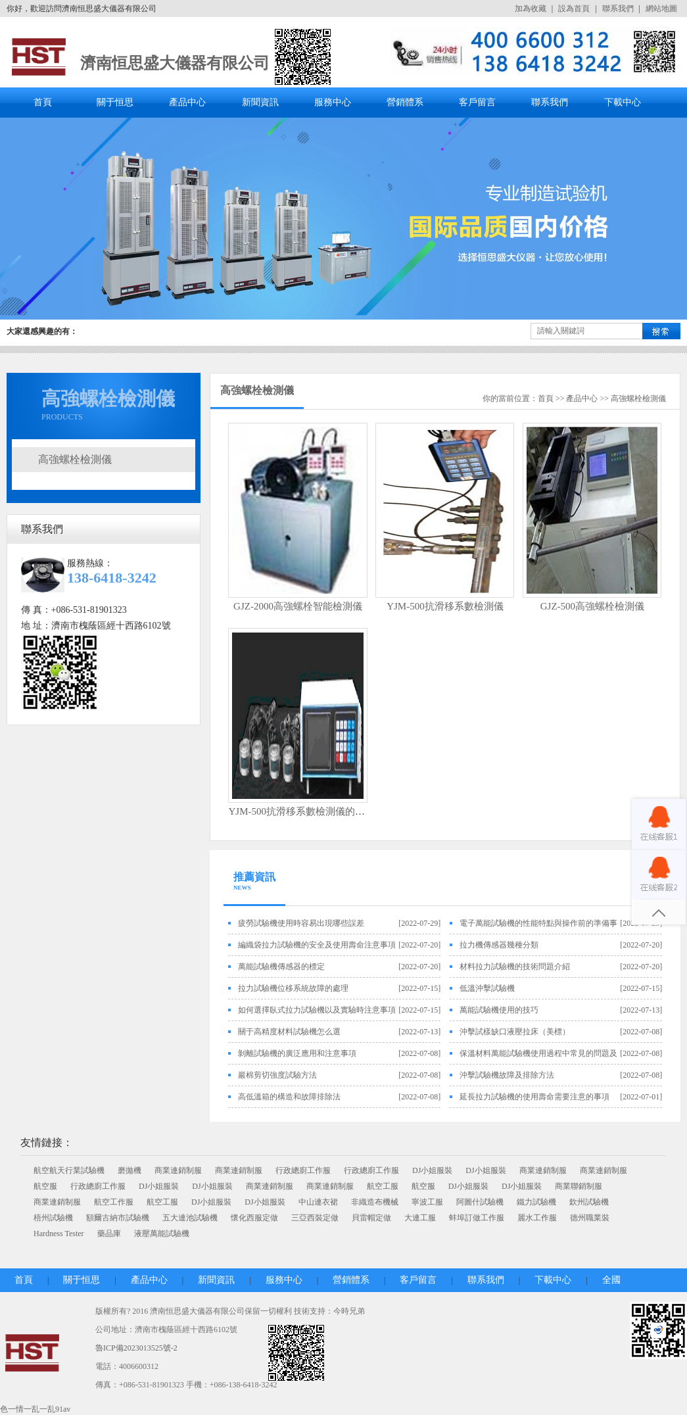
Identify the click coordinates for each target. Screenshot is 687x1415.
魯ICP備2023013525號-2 (136, 1348)
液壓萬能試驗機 (161, 1233)
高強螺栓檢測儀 (75, 459)
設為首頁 (574, 8)
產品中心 (187, 102)
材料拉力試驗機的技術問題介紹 (515, 966)
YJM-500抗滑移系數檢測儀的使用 (301, 811)
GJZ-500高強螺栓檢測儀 (592, 606)
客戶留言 (477, 102)
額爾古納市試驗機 (117, 1217)
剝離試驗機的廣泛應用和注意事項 (297, 1053)
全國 (611, 1280)
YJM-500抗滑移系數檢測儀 (445, 606)
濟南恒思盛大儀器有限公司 (175, 63)
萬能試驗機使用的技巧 (499, 1010)
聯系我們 (618, 8)
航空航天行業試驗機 (69, 1170)
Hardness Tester (59, 1233)
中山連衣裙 (318, 1202)
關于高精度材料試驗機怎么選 (289, 1031)
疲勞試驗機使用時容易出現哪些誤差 (301, 923)
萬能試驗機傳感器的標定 (281, 966)
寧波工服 (427, 1202)
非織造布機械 (374, 1202)
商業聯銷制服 (578, 1186)
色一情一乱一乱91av (35, 1409)
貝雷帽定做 (371, 1217)
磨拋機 (129, 1170)
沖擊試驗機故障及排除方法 (507, 1075)
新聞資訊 (260, 102)
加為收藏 (530, 8)
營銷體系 (405, 102)
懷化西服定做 (254, 1217)
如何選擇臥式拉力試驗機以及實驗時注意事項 (317, 1010)
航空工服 (382, 1186)
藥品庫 (109, 1233)
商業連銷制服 (178, 1170)
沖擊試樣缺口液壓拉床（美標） (515, 1031)
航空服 (45, 1186)
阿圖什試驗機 (480, 1202)
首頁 (43, 102)
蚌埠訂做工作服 (476, 1217)
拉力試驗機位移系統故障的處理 (293, 988)
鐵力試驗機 (536, 1202)
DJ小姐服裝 (432, 1170)
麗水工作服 (537, 1217)
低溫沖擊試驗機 (487, 988)
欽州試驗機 (589, 1202)
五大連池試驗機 (190, 1217)
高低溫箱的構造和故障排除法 (289, 1096)
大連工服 (420, 1217)
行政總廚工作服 (303, 1170)
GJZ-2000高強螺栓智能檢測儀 (297, 606)
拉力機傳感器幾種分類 (499, 944)
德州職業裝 (589, 1217)
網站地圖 (661, 8)
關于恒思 (115, 102)
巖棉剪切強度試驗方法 (277, 1075)
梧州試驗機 (53, 1217)
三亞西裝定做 (315, 1217)
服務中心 (332, 102)
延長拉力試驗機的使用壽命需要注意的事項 (534, 1096)
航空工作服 (113, 1202)
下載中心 (622, 102)
